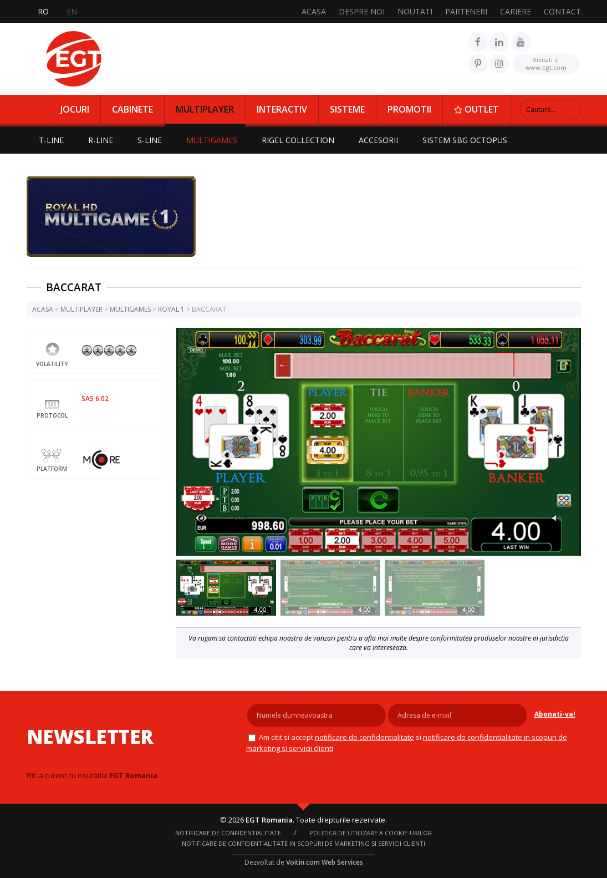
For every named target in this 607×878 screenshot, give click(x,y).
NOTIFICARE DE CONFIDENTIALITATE (364, 737)
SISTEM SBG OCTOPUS (464, 140)
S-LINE (149, 140)
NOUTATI (414, 11)
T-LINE (51, 140)
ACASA (314, 11)
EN (72, 11)
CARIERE (515, 11)
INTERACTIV (282, 109)
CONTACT (562, 11)
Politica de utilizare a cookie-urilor (370, 833)
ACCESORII (378, 140)
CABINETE (132, 109)
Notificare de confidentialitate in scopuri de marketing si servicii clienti (303, 843)
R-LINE (100, 140)
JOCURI (74, 109)
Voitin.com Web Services (324, 862)
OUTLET (476, 109)
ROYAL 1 (171, 309)
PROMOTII (409, 109)
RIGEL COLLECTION (298, 140)
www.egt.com (546, 63)
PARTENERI (466, 11)
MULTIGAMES (211, 140)
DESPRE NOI (362, 11)
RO (43, 11)
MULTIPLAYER (205, 109)
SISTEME (347, 109)
